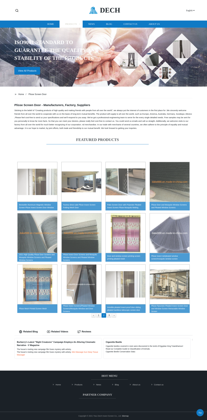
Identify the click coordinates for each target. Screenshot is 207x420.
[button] (16, 11)
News (91, 25)
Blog (109, 25)
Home (50, 25)
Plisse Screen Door (38, 94)
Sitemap (125, 416)
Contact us (130, 25)
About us (154, 25)
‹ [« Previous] (93, 315)
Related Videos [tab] (57, 331)
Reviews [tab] (84, 331)
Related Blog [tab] (28, 331)
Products (71, 25)
